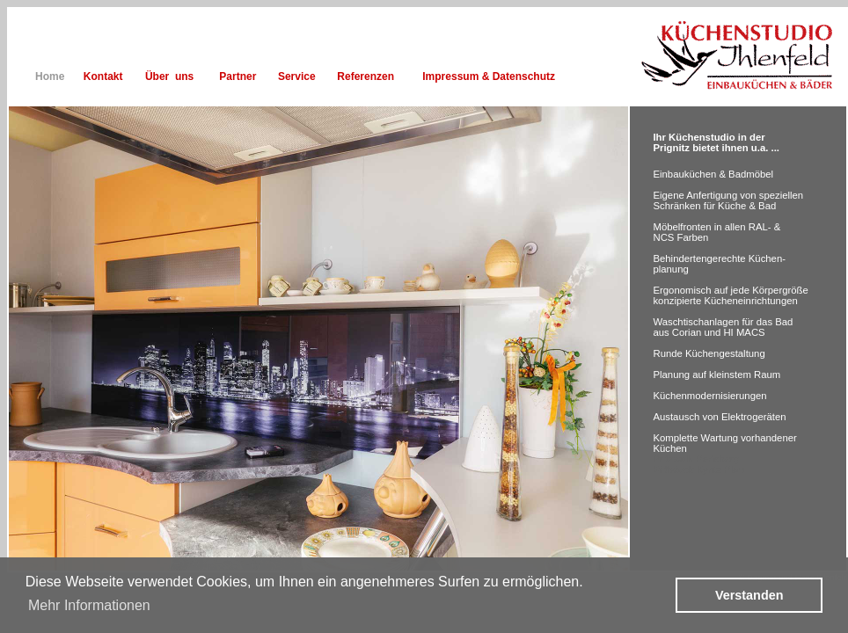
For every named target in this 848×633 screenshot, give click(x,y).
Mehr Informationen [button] (89, 605)
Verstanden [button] (749, 595)
